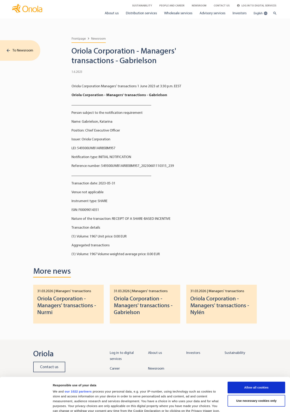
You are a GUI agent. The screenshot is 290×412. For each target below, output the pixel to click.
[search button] (274, 13)
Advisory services (212, 13)
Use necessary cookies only (256, 369)
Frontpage (78, 38)
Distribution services (141, 13)
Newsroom (199, 5)
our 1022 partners (78, 359)
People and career (171, 5)
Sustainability (142, 5)
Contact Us (222, 5)
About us (112, 13)
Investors (239, 13)
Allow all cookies (256, 355)
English (261, 13)
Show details (62, 404)
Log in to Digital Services (256, 5)
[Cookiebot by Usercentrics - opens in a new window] (26, 404)
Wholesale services (178, 13)
